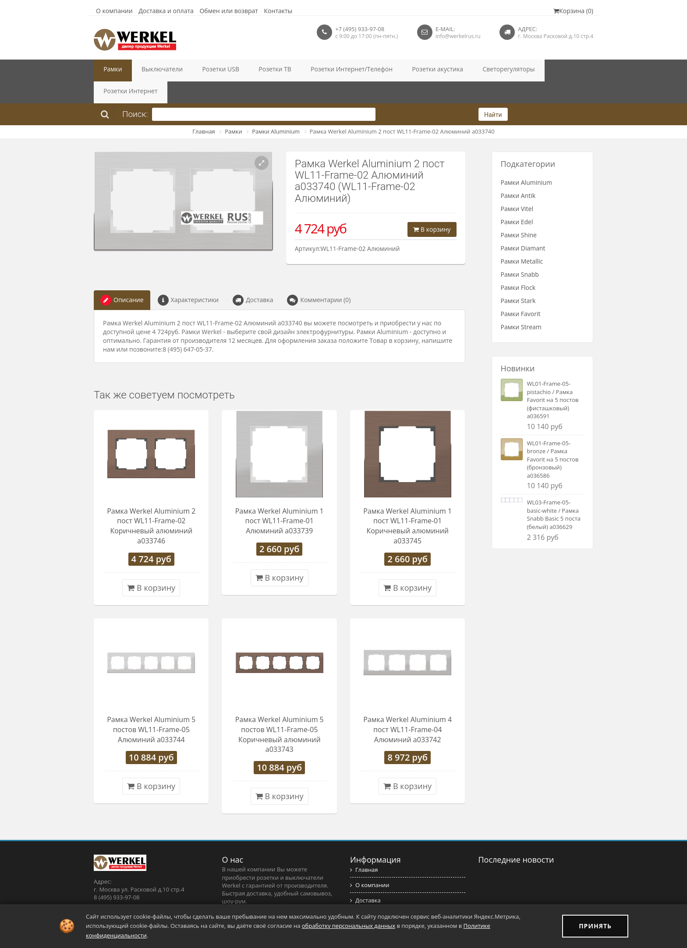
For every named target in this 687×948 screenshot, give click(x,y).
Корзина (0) (573, 11)
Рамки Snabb (520, 252)
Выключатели (150, 70)
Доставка (253, 278)
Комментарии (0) (319, 278)
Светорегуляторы (448, 70)
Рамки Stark (518, 279)
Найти (493, 92)
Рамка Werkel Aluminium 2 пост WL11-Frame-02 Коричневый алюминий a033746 (151, 504)
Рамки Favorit (521, 292)
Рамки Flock (518, 265)
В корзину (431, 207)
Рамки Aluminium (276, 109)
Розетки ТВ (245, 70)
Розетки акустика (387, 70)
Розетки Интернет (510, 70)
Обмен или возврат (228, 11)
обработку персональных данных (348, 926)
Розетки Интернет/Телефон (311, 70)
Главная (203, 109)
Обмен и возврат (376, 894)
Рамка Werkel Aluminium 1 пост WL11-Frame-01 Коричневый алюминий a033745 (407, 504)
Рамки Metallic (522, 239)
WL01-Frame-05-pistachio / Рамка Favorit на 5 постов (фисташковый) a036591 (553, 378)
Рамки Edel (517, 200)
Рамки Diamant (523, 226)
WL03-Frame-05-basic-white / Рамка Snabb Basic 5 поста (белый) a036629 (554, 492)
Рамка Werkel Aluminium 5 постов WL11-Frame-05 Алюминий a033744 (151, 707)
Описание (122, 278)
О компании (114, 11)
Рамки (109, 70)
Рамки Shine (519, 213)
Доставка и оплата (166, 11)
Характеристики (188, 278)
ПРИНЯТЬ (595, 926)
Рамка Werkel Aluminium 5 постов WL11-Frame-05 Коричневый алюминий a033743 (279, 713)
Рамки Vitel (517, 187)
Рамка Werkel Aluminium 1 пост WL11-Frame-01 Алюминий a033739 (279, 499)
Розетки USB (199, 70)
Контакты (278, 11)
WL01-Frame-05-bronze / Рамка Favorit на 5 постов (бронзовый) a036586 (553, 437)
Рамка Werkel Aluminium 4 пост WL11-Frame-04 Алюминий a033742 (407, 707)
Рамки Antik (518, 173)
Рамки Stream (521, 305)
